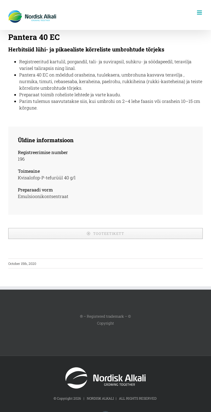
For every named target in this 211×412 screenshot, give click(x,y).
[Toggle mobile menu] (200, 12)
